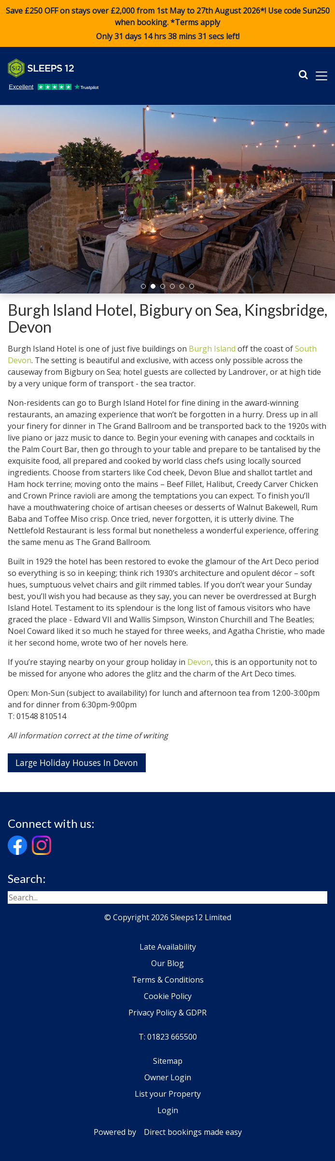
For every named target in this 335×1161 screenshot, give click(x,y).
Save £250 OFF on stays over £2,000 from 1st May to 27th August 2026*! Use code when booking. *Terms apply (167, 23)
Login (167, 1110)
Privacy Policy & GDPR (167, 1012)
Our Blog (167, 963)
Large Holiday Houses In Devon (76, 762)
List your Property (168, 1093)
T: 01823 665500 (168, 1036)
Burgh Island (212, 348)
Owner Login (167, 1077)
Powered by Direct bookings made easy (168, 1132)
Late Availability (168, 946)
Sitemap (167, 1061)
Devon (199, 662)
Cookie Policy (168, 996)
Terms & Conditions (168, 979)
